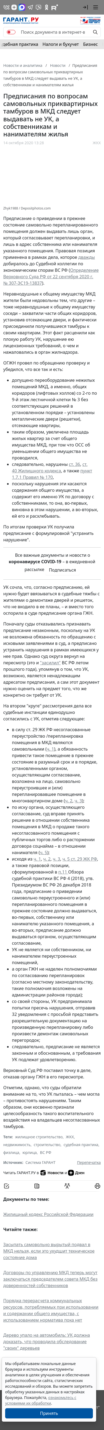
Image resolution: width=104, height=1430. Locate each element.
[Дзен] (14, 7)
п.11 (63, 872)
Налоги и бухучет (61, 44)
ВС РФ (45, 1152)
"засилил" (50, 663)
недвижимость (17, 1144)
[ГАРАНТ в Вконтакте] (6, 7)
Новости (51, 1173)
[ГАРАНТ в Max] (21, 7)
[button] (85, 7)
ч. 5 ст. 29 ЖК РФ (80, 859)
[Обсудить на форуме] (67, 1186)
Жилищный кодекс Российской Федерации (48, 1214)
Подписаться (62, 570)
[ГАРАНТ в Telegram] (30, 7)
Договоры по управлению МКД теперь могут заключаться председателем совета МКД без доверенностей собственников (50, 1279)
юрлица (29, 1152)
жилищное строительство (39, 1136)
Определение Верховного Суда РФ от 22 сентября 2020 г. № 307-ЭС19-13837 (51, 276)
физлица (11, 1152)
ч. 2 (68, 801)
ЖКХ (97, 142)
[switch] (11, 32)
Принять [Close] (49, 1413)
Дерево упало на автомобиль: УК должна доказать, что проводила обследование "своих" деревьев (46, 1341)
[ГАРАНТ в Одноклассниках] (46, 7)
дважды (86, 257)
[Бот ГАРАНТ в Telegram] (38, 7)
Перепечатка (89, 1162)
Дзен (76, 1173)
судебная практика (81, 1144)
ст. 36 (74, 464)
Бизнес (90, 44)
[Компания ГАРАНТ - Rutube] (54, 7)
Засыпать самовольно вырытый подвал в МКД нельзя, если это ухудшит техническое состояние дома (49, 1251)
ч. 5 (43, 852)
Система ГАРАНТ (40, 1162)
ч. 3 (78, 801)
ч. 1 (50, 749)
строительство (47, 1144)
